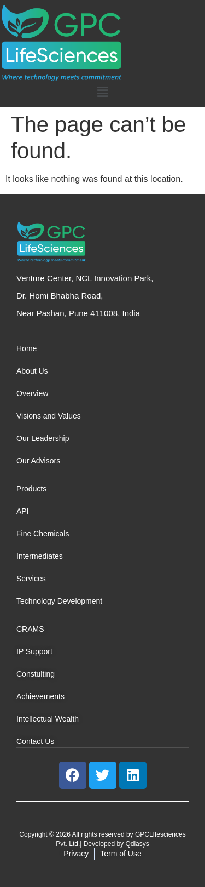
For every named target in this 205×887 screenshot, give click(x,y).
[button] (102, 92)
